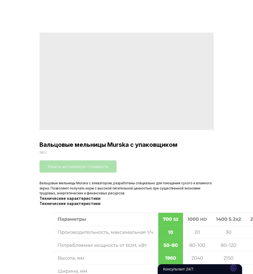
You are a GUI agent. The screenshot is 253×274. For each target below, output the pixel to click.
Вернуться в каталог (26, 8)
